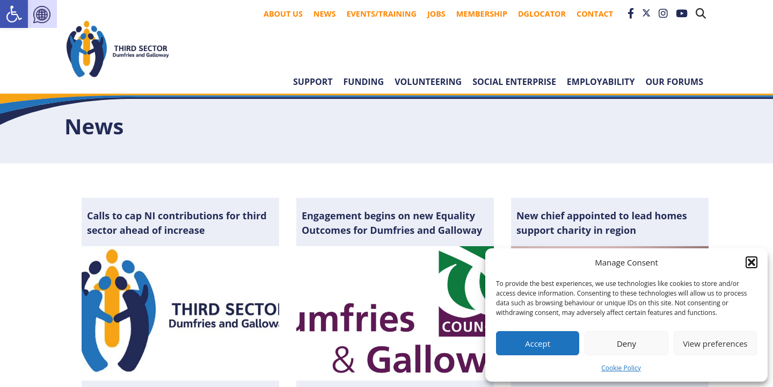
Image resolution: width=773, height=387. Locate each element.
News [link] (324, 14)
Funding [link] (364, 82)
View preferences (715, 343)
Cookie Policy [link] (620, 367)
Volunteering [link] (428, 82)
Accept (537, 343)
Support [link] (313, 82)
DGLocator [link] (542, 14)
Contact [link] (595, 14)
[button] (751, 262)
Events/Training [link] (381, 14)
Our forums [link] (674, 82)
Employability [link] (601, 82)
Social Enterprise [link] (514, 82)
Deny (626, 343)
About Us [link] (283, 14)
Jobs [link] (436, 14)
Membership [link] (481, 14)
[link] (14, 14)
